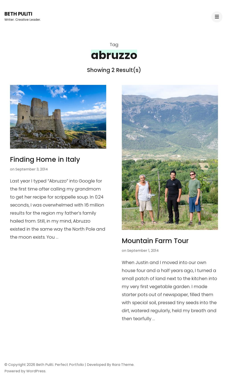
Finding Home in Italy (45, 159)
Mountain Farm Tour (155, 241)
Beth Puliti (18, 13)
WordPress (35, 371)
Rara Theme (123, 364)
